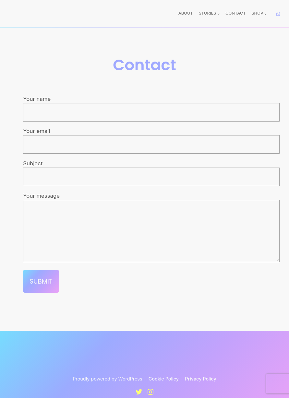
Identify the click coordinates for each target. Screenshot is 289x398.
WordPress (130, 388)
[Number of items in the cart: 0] (278, 14)
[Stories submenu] (218, 14)
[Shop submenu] (265, 14)
